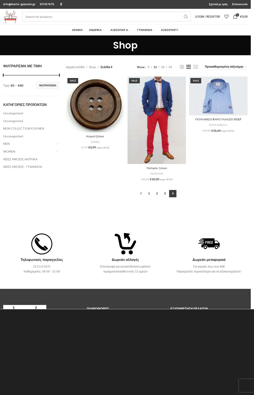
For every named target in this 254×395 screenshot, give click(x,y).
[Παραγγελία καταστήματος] (226, 74)
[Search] (110, 20)
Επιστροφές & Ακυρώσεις (187, 345)
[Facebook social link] (61, 5)
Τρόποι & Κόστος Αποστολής (189, 330)
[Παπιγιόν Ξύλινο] (157, 127)
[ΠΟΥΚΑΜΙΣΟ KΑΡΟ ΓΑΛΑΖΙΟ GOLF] (219, 103)
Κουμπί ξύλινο (94, 142)
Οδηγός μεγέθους (182, 323)
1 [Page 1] (149, 199)
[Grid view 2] (182, 74)
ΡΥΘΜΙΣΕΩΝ (31, 388)
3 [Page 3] (165, 199)
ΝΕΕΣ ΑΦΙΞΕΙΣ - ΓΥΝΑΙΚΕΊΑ (22, 174)
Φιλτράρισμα (47, 92)
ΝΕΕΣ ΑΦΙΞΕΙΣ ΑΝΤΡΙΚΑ (20, 166)
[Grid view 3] (189, 74)
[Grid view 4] (195, 74)
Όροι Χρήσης (95, 337)
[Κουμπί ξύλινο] (95, 111)
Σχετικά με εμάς (97, 330)
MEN (6, 151)
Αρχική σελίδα (75, 74)
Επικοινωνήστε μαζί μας (102, 323)
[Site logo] (14, 20)
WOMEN (9, 158)
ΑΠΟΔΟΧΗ (224, 384)
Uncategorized (13, 120)
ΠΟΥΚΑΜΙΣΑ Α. (219, 131)
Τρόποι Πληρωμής (182, 337)
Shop (92, 74)
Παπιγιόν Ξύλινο (157, 173)
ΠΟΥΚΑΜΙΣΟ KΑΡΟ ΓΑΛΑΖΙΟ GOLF (218, 126)
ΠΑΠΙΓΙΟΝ (157, 179)
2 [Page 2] (157, 199)
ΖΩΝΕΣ (95, 148)
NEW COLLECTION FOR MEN (23, 135)
